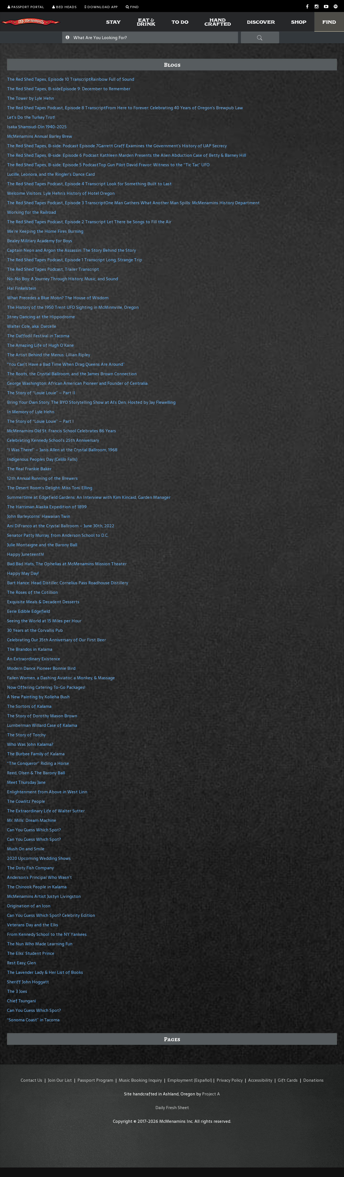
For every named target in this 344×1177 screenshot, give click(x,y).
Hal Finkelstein (21, 288)
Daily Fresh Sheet (172, 1107)
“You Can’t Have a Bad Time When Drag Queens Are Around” (66, 364)
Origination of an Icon (28, 905)
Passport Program (95, 1080)
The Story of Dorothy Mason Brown (42, 715)
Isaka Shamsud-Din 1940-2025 (37, 126)
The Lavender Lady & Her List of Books (45, 972)
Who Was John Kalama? (30, 744)
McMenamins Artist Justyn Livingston (44, 896)
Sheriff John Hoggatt (28, 981)
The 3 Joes (17, 991)
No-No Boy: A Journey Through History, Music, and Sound (62, 278)
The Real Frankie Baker (29, 468)
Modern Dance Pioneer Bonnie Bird (41, 668)
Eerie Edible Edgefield (28, 611)
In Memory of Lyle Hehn (30, 411)
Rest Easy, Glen (21, 962)
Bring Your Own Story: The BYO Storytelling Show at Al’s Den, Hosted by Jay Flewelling (91, 402)
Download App (101, 7)
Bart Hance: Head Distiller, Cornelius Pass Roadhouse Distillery (67, 582)
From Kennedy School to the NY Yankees (47, 934)
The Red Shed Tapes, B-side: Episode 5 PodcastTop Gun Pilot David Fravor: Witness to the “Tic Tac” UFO (108, 164)
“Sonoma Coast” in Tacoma (33, 1019)
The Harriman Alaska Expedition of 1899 (47, 506)
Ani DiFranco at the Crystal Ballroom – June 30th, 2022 (60, 525)
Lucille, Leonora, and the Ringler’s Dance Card (51, 174)
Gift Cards (288, 1080)
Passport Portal (26, 7)
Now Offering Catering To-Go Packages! (46, 687)
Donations (313, 1080)
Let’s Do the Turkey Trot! (31, 117)
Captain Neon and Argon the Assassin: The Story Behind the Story (71, 250)
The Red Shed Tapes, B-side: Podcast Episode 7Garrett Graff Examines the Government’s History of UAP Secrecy (117, 145)
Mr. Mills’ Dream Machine (31, 820)
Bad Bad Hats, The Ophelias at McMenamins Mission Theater (67, 563)
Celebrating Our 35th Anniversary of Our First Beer (56, 639)
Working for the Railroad (31, 212)
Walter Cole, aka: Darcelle (31, 326)
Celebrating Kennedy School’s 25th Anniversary (53, 440)
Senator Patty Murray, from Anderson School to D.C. (57, 535)
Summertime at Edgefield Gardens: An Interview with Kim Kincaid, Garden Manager (88, 497)
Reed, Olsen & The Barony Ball (36, 772)
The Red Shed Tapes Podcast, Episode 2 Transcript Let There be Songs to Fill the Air (89, 221)
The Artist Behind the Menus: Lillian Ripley (48, 354)
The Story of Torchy (26, 734)
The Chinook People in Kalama (37, 886)
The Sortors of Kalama (29, 706)
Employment (180, 1080)
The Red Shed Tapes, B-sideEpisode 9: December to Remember (68, 88)
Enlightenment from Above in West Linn (47, 791)
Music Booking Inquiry (140, 1080)
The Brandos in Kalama (29, 649)
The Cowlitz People (26, 801)
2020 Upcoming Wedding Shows (39, 858)
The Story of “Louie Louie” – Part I (40, 421)
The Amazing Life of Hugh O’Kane (40, 345)
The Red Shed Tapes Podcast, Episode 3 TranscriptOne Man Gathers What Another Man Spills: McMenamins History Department (133, 202)
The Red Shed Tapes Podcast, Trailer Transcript (53, 269)
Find (132, 7)
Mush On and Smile (25, 848)
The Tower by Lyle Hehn (30, 98)
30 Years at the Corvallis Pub (35, 630)
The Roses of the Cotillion (32, 592)
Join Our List (60, 1080)
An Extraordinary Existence (33, 658)
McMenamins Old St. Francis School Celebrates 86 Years (61, 430)
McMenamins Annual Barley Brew (39, 136)
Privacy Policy (230, 1080)
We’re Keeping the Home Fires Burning (45, 231)
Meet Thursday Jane (26, 782)
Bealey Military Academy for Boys (39, 240)
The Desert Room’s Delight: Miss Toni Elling (49, 487)
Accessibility (260, 1080)
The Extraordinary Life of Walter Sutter (46, 810)
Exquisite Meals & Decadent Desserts (43, 601)
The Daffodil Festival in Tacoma (38, 335)
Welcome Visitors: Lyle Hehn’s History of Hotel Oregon (61, 193)
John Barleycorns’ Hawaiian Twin (38, 516)
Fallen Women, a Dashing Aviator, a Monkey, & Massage (61, 677)
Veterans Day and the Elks (32, 924)
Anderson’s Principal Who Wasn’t (39, 877)
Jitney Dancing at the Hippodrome (41, 316)
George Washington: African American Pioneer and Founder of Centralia (77, 383)
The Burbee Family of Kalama (36, 753)
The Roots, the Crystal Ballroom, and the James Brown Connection (72, 373)
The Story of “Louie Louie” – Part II (41, 392)
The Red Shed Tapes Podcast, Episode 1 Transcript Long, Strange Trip (74, 259)
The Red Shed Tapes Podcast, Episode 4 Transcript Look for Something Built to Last (89, 183)
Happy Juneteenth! (25, 554)
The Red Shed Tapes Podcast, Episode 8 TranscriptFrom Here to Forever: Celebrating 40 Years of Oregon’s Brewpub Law (125, 107)
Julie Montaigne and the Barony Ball (42, 544)
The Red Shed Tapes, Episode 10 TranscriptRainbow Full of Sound (70, 79)
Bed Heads (64, 7)
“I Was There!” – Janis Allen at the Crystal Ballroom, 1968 (62, 449)
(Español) (203, 1080)
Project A (211, 1093)
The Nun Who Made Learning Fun (39, 943)
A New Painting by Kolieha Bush (38, 696)
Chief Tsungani (21, 1000)
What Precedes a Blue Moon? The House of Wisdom (57, 297)
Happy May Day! (23, 573)
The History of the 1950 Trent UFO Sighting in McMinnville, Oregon (73, 307)
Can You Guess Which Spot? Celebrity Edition (51, 915)
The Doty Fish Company (30, 867)
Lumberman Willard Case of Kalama (42, 725)
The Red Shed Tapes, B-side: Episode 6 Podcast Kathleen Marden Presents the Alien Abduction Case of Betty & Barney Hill (126, 155)
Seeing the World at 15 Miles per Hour (44, 620)
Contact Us (31, 1080)
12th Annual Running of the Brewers (42, 478)
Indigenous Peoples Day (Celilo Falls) (42, 459)
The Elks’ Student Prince (30, 953)
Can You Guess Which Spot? (34, 829)
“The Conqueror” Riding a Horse (38, 763)
